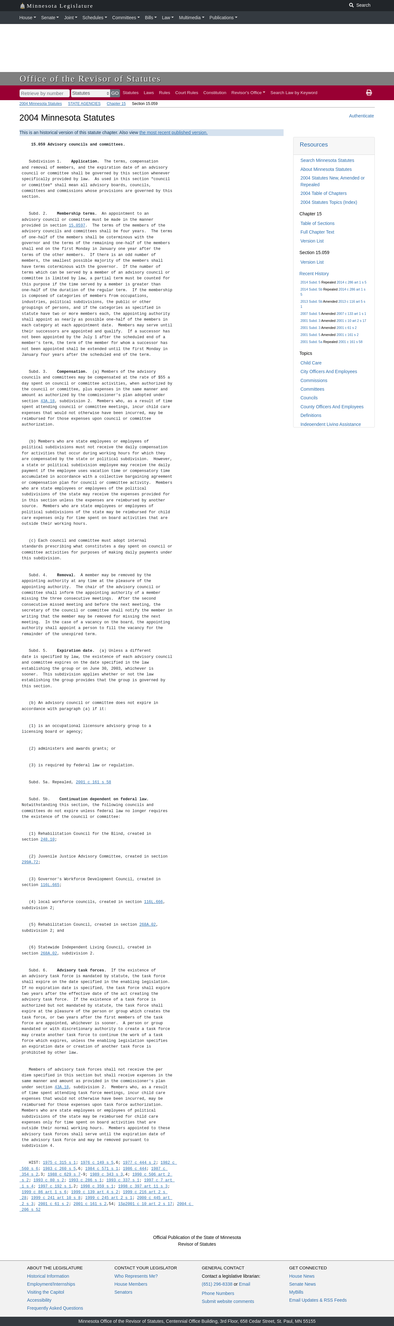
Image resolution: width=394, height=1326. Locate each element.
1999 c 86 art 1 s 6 (44, 1192)
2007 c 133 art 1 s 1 (351, 314)
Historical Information (48, 1276)
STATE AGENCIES (84, 103)
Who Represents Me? (136, 1276)
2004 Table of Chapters (324, 193)
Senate (48, 17)
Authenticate (361, 115)
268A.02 (147, 924)
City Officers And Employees (329, 371)
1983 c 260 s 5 (59, 1168)
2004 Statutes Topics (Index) (329, 202)
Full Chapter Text (317, 232)
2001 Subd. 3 (310, 321)
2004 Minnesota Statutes (41, 103)
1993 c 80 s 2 (49, 1180)
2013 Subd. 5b (311, 301)
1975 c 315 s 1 (59, 1162)
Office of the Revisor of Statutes (90, 79)
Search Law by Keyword (294, 92)
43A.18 (48, 401)
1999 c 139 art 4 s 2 (94, 1192)
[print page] (369, 93)
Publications (222, 17)
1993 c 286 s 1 (85, 1180)
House (26, 17)
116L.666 (153, 902)
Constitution (214, 92)
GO (115, 93)
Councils (309, 397)
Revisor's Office (246, 92)
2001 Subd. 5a (311, 342)
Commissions (314, 380)
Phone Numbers (218, 1293)
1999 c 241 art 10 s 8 (55, 1198)
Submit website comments (228, 1301)
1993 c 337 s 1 (122, 1180)
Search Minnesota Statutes (327, 160)
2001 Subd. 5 (310, 335)
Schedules (93, 17)
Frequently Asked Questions (55, 1308)
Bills (149, 17)
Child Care (311, 362)
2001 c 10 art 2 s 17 (351, 321)
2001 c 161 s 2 (347, 335)
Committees (124, 17)
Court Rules (186, 92)
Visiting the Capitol (45, 1292)
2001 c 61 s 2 (346, 328)
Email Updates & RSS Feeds (318, 1300)
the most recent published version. (174, 132)
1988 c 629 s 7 (64, 1174)
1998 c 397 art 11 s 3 (142, 1186)
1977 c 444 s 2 (139, 1162)
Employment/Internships (51, 1284)
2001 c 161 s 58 (351, 342)
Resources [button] (314, 144)
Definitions (311, 415)
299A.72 (30, 862)
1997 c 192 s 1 (54, 1186)
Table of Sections (318, 223)
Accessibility (39, 1300)
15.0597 (77, 225)
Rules (164, 92)
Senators (124, 1292)
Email (244, 1284)
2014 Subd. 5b (311, 289)
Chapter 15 (116, 103)
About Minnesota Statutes (326, 169)
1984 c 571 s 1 (101, 1168)
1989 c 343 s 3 (106, 1174)
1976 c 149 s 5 (97, 1162)
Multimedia (190, 17)
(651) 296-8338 (217, 1284)
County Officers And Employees (332, 406)
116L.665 (50, 885)
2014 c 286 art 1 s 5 (351, 282)
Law (166, 17)
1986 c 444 (135, 1168)
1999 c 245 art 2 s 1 (108, 1198)
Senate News (302, 1284)
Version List (312, 241)
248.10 (48, 839)
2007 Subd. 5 (310, 314)
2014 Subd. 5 (310, 282)
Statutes (131, 92)
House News (302, 1276)
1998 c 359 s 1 (97, 1186)
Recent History (314, 273)
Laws (149, 92)
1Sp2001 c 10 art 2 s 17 (145, 1204)
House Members (131, 1284)
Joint (69, 17)
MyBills (296, 1292)
